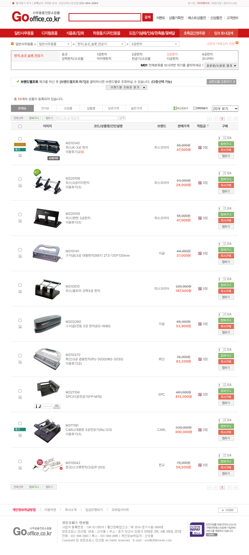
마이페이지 (203, 3)
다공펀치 (172, 59)
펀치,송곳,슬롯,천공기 (92, 44)
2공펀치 (137, 54)
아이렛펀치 (104, 59)
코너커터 (207, 59)
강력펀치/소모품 (72, 59)
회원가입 (217, 3)
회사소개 (71, 510)
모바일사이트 (120, 510)
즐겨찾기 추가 (23, 3)
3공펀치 (136, 44)
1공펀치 (102, 54)
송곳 (65, 54)
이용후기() (75, 152)
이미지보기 (200, 108)
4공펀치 (207, 54)
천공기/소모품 (141, 59)
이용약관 (50, 510)
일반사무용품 (47, 44)
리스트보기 (181, 108)
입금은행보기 (94, 510)
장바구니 (228, 3)
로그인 (191, 3)
